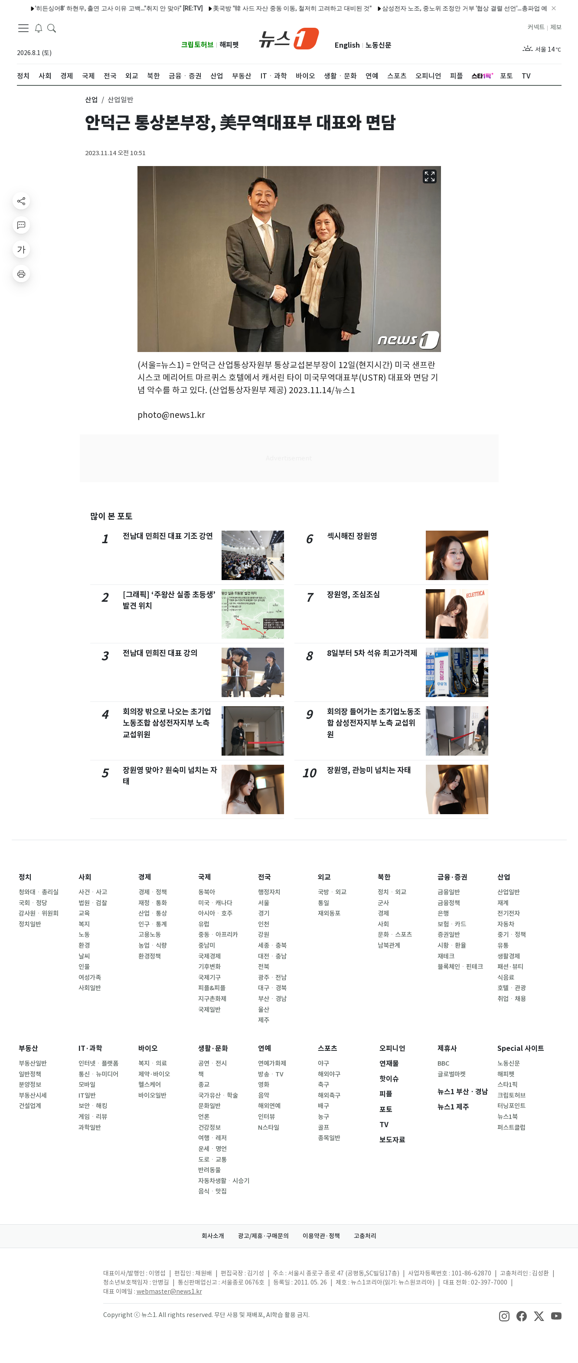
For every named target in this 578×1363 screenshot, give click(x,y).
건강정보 (209, 1127)
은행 (443, 913)
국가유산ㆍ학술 (218, 1095)
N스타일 (268, 1127)
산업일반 (508, 892)
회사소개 (213, 1236)
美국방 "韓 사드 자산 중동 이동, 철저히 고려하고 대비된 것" (269, 8)
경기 (263, 913)
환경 (84, 945)
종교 (203, 1085)
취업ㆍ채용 (511, 999)
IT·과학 (90, 1048)
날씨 (84, 956)
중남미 (206, 945)
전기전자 (508, 913)
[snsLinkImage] (504, 1315)
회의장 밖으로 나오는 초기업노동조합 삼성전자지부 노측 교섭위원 (167, 723)
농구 (323, 1117)
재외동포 (329, 913)
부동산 (28, 1048)
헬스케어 (149, 1085)
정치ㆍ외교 (392, 892)
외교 (324, 877)
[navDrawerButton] (23, 28)
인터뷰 (266, 1117)
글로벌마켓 (452, 1074)
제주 (263, 1020)
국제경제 (209, 956)
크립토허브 (197, 44)
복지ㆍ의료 (152, 1063)
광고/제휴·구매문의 (263, 1236)
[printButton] (21, 273)
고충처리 (365, 1236)
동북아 (206, 892)
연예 (264, 1048)
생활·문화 (213, 1048)
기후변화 (209, 967)
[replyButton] (21, 225)
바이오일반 (152, 1095)
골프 (323, 1127)
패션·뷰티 (510, 967)
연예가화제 (272, 1063)
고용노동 (149, 935)
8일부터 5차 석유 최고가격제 (372, 653)
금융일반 (449, 892)
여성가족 (89, 977)
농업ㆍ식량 (152, 945)
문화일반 (209, 1106)
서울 (263, 903)
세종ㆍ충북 (272, 945)
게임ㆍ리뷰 (92, 1117)
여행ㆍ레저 (212, 1138)
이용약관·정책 (321, 1236)
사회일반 (89, 988)
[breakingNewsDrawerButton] (38, 27)
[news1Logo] (53, 1280)
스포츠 (327, 1048)
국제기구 (209, 977)
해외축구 (329, 1095)
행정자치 (269, 892)
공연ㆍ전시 (212, 1063)
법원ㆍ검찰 (92, 903)
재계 (503, 903)
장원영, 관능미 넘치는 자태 (369, 770)
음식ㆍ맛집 (212, 1191)
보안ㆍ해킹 (92, 1106)
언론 (203, 1117)
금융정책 (449, 903)
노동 (84, 935)
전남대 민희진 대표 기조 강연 (168, 536)
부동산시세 (33, 1095)
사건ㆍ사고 (92, 892)
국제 (204, 877)
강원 (263, 935)
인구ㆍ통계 (152, 924)
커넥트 (536, 27)
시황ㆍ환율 (452, 945)
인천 (263, 924)
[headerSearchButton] (51, 27)
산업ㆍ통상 (152, 913)
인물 (84, 967)
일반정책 (30, 1074)
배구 (323, 1106)
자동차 (505, 924)
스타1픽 (507, 1085)
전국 (264, 877)
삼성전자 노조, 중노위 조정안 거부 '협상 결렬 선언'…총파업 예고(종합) (453, 8)
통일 (323, 903)
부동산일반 (33, 1063)
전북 (263, 967)
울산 (263, 1010)
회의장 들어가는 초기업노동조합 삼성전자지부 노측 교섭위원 (374, 723)
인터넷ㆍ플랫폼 (98, 1063)
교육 (84, 913)
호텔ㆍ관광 (511, 988)
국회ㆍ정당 (33, 903)
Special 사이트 (520, 1048)
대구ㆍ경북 (272, 988)
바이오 (148, 1048)
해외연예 (269, 1106)
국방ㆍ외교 (332, 892)
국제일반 (209, 1010)
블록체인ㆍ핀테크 (460, 967)
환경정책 (149, 956)
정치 (25, 877)
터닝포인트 (511, 1106)
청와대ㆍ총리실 (39, 892)
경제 (144, 877)
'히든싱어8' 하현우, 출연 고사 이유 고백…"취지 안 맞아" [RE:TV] (96, 8)
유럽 (203, 924)
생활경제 (508, 956)
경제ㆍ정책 (152, 892)
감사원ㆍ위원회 (39, 913)
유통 (503, 945)
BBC (443, 1063)
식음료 (505, 977)
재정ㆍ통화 (152, 903)
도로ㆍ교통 (212, 1160)
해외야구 (329, 1074)
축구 (323, 1085)
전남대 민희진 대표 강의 (160, 653)
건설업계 (30, 1106)
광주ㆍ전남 (272, 977)
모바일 (86, 1085)
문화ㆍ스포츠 (395, 935)
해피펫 (229, 44)
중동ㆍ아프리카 (218, 935)
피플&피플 (211, 988)
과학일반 (89, 1127)
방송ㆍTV (271, 1074)
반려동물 (209, 1170)
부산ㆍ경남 (272, 999)
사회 (84, 877)
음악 (263, 1095)
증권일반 (449, 935)
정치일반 (30, 924)
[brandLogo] (289, 38)
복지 (84, 924)
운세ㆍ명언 (212, 1149)
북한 (384, 877)
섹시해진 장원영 (352, 536)
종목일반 (329, 1138)
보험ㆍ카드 (452, 924)
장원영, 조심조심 (353, 595)
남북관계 (389, 945)
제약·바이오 (154, 1074)
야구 (323, 1063)
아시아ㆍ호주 (215, 913)
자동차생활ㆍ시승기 (223, 1181)
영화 (263, 1085)
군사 (383, 903)
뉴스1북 (507, 1117)
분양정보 (30, 1085)
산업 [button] (91, 99)
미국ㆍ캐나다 (215, 903)
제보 (556, 27)
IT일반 (87, 1095)
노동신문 (379, 45)
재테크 (446, 956)
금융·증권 (452, 877)
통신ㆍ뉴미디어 (98, 1074)
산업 (503, 877)
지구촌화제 (212, 999)
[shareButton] (21, 200)
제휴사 (447, 1048)
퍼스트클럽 (511, 1127)
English (347, 45)
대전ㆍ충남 (272, 956)
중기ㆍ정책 (511, 935)
